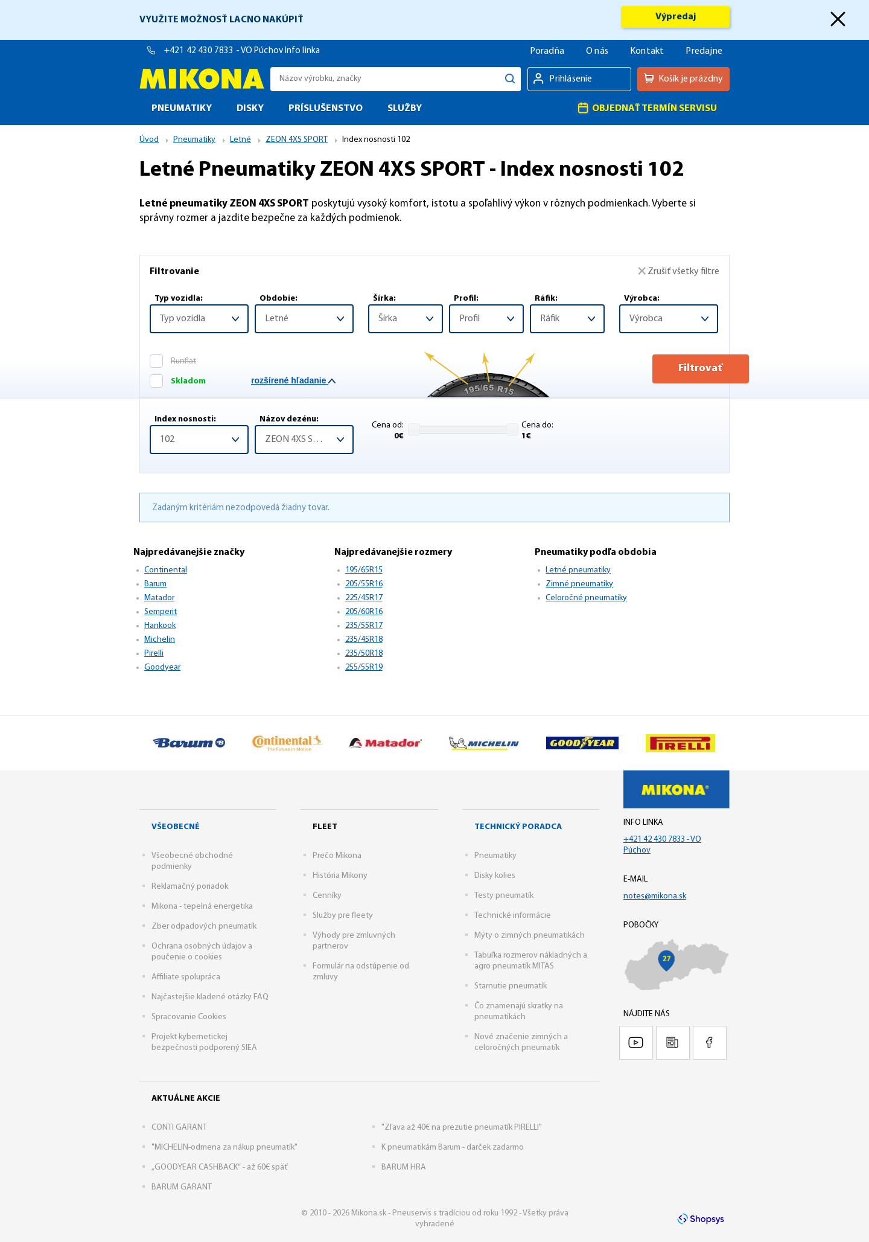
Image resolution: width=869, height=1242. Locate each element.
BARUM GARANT (181, 1187)
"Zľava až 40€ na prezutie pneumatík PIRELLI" (461, 1127)
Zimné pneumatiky (579, 584)
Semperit (160, 611)
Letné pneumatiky (578, 570)
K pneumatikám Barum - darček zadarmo (452, 1147)
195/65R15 (364, 570)
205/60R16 (364, 611)
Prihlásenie (570, 79)
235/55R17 (364, 625)
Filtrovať (669, 368)
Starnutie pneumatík (510, 986)
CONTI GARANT (179, 1127)
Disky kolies (494, 875)
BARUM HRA (403, 1167)
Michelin (159, 639)
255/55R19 (364, 667)
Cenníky (327, 895)
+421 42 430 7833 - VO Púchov (224, 51)
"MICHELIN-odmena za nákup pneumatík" (224, 1147)
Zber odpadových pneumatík (203, 926)
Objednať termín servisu (646, 108)
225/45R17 (364, 598)
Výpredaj (675, 17)
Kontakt (647, 51)
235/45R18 (364, 639)
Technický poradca (518, 826)
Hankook (160, 625)
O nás (597, 51)
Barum (155, 584)
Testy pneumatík (503, 895)
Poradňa (547, 51)
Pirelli (154, 653)
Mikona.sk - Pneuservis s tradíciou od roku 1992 (201, 78)
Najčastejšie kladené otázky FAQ (210, 997)
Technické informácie (512, 915)
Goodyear (162, 667)
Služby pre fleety (343, 915)
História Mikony (340, 875)
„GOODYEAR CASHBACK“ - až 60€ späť (219, 1167)
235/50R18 (364, 653)
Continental (165, 570)
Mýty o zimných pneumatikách (529, 935)
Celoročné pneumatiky (586, 598)
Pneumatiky (495, 855)
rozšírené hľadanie (293, 380)
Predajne (704, 51)
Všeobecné (175, 826)
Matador (159, 598)
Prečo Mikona (337, 855)
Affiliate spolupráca (185, 977)
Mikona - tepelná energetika (202, 906)
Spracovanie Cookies (188, 1017)
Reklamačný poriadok (189, 886)
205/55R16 (364, 584)
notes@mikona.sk (654, 896)
